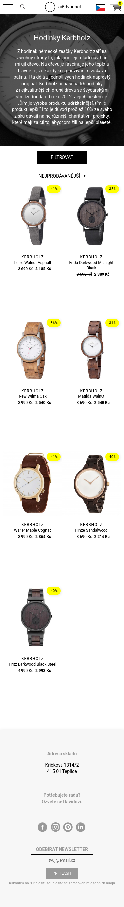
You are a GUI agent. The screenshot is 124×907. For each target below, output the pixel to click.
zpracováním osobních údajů (92, 883)
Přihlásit (62, 873)
